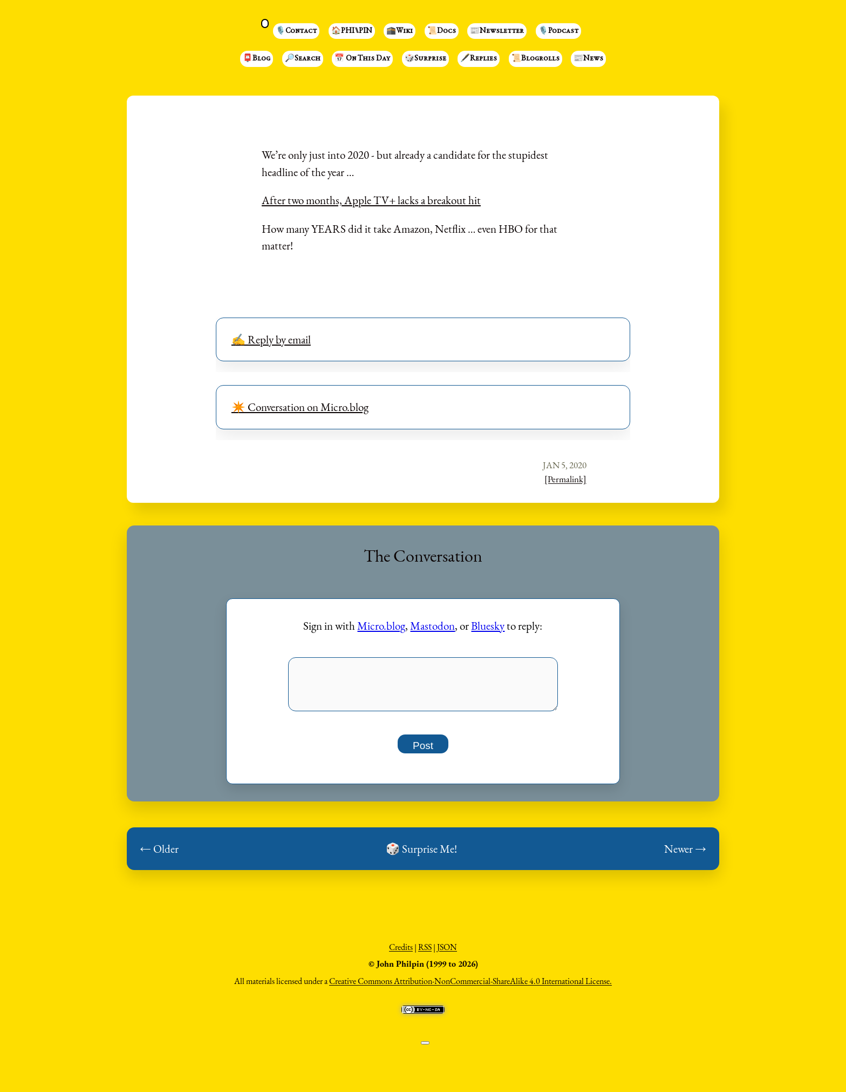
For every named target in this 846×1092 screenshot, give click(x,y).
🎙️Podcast (558, 31)
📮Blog (256, 59)
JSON (447, 953)
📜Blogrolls (535, 59)
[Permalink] (565, 479)
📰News (588, 59)
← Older (159, 854)
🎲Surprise (425, 59)
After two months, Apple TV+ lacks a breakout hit (371, 200)
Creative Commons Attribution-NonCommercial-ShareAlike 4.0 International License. (470, 987)
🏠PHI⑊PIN (351, 31)
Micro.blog (381, 625)
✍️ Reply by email (271, 339)
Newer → (685, 854)
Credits (401, 953)
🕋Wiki (399, 31)
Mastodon (432, 625)
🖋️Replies (478, 59)
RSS (425, 953)
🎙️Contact (296, 31)
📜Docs (441, 31)
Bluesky (487, 625)
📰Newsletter (497, 31)
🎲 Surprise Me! (421, 854)
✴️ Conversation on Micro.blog (300, 407)
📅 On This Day (362, 59)
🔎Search (302, 59)
